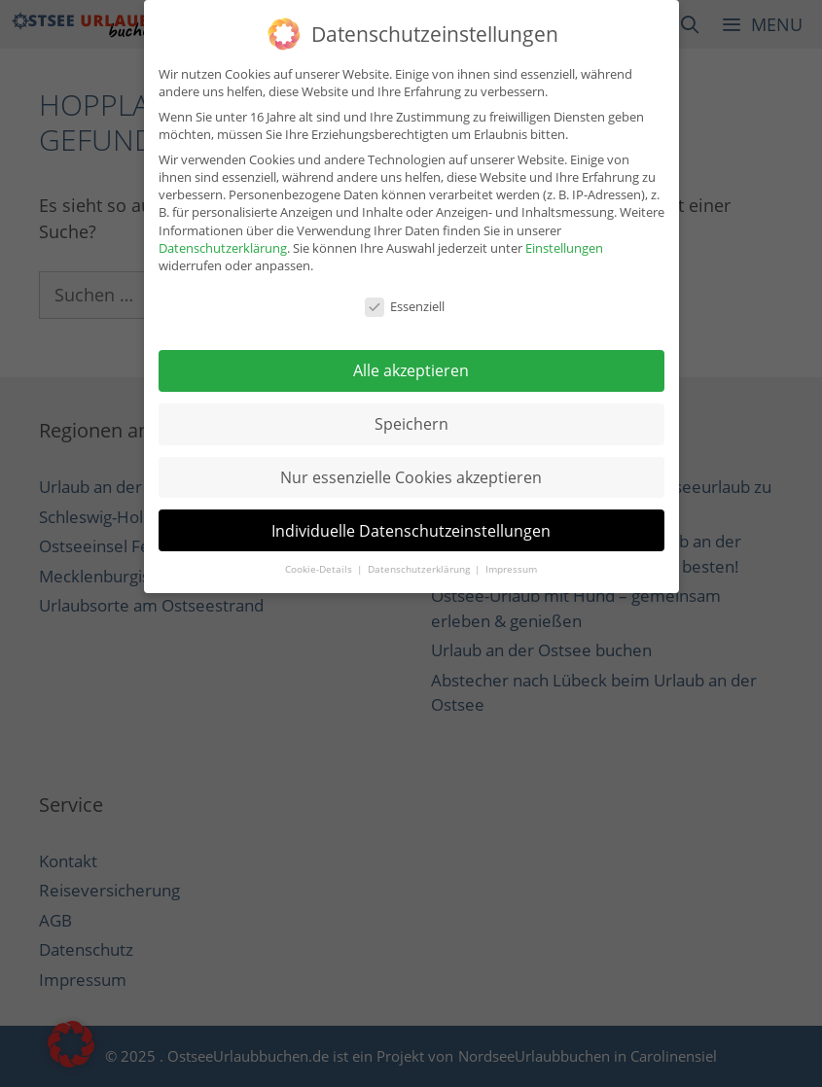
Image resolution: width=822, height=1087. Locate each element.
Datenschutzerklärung (223, 244)
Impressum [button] (511, 566)
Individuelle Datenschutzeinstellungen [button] (411, 527)
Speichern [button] (411, 421)
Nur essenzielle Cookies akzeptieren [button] (411, 473)
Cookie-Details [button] (320, 566)
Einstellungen (564, 244)
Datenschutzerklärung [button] (420, 566)
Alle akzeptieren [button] (411, 367)
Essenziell (405, 303)
